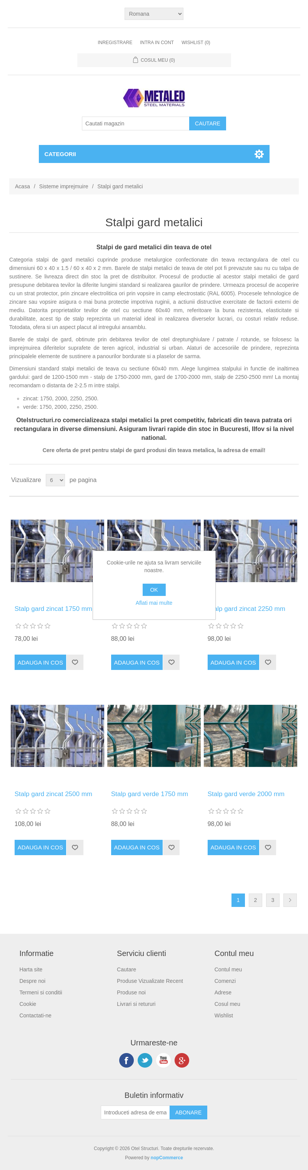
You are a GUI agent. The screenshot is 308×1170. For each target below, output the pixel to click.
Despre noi (32, 981)
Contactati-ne (35, 1015)
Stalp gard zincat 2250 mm (246, 608)
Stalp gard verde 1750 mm (149, 794)
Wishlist (224, 1015)
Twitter (145, 1060)
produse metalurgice (147, 260)
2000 (61, 398)
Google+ (182, 1060)
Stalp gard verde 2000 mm (246, 794)
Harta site (30, 969)
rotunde (250, 339)
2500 (91, 398)
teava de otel (197, 268)
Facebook (126, 1060)
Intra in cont (157, 42)
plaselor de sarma (178, 356)
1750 (46, 398)
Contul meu (228, 969)
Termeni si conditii (40, 992)
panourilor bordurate (121, 356)
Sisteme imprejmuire (63, 186)
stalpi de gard (54, 260)
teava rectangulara (244, 260)
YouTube (163, 1060)
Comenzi (225, 981)
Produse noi (131, 992)
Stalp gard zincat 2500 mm (53, 794)
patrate (225, 339)
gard (66, 339)
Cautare (126, 969)
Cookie (27, 1004)
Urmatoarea (290, 900)
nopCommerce (167, 1157)
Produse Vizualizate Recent (150, 981)
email (257, 450)
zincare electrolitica (94, 293)
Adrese (223, 992)
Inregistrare (115, 42)
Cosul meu (227, 1004)
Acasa (22, 186)
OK (154, 590)
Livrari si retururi (136, 1004)
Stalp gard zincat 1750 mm (53, 608)
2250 (76, 398)
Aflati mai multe (154, 603)
